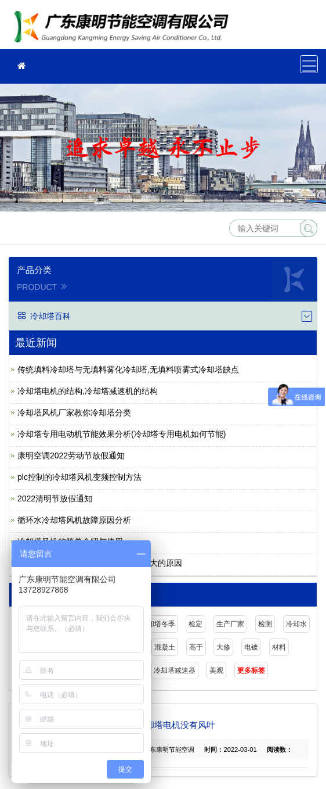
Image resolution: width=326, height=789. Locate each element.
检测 (265, 624)
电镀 (251, 647)
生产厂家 (230, 624)
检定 (195, 624)
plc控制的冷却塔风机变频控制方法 (79, 477)
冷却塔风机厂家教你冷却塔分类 (74, 412)
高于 (196, 647)
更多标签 (251, 670)
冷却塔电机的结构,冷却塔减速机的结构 (87, 391)
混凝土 (164, 647)
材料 (279, 647)
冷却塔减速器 (174, 670)
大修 (223, 647)
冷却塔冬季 (157, 624)
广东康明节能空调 (125, 28)
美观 (216, 670)
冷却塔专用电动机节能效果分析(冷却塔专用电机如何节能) (121, 434)
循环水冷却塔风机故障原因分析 (74, 520)
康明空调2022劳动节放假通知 (71, 455)
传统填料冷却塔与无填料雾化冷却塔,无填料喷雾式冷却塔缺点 (128, 369)
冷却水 (296, 624)
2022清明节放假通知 (54, 498)
